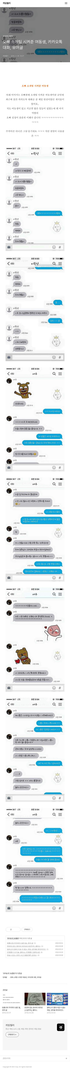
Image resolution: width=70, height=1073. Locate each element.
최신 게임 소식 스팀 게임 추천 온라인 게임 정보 (23, 1029)
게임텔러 (7, 3)
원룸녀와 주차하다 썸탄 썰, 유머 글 (20, 943)
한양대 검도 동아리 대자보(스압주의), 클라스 (23, 946)
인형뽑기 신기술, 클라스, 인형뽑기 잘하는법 (23, 952)
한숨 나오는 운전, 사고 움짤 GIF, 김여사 (22, 955)
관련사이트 (6, 1058)
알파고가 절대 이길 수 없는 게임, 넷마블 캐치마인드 (26, 949)
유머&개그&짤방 (12, 938)
